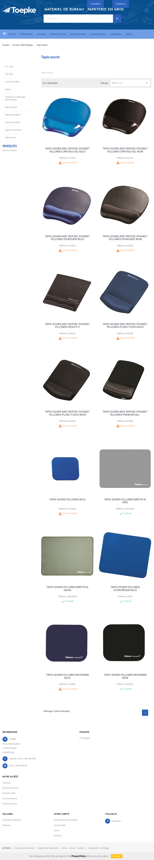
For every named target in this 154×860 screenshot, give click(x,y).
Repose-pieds (11, 107)
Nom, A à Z (130, 83)
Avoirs (56, 830)
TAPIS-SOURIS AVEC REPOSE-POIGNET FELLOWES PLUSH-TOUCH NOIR (67, 413)
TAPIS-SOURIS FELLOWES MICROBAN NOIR (125, 676)
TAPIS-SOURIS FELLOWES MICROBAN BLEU (67, 676)
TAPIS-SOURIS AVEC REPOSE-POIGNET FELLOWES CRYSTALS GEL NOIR (125, 150)
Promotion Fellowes (12, 819)
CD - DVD (9, 66)
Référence (63, 158)
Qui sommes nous (11, 787)
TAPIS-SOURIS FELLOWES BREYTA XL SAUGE (67, 588)
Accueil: (7, 848)
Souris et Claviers (12, 122)
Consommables (12, 81)
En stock (127, 513)
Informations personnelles (65, 819)
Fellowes (6, 825)
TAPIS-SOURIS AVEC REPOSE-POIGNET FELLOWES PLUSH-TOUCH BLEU (125, 325)
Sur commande (70, 162)
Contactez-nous (10, 803)
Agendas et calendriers (48, 848)
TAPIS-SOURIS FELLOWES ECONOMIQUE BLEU (125, 588)
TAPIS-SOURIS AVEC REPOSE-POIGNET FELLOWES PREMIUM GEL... (125, 413)
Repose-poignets (12, 114)
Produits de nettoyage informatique (15, 98)
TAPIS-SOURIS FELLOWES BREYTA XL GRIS (125, 501)
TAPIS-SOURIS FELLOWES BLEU (67, 499)
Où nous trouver (10, 798)
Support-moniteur (13, 129)
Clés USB (9, 74)
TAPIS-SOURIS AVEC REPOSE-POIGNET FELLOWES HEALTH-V (67, 325)
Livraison (7, 782)
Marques (10, 146)
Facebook (116, 821)
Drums (8, 89)
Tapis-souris (10, 137)
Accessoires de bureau (24, 848)
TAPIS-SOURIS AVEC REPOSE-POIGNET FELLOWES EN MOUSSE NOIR (125, 238)
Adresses (57, 835)
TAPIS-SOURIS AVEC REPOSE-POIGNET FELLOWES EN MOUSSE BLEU (67, 238)
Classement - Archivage (98, 848)
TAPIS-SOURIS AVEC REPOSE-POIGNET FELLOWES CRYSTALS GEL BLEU (67, 150)
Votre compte (61, 813)
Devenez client (9, 793)
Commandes (60, 825)
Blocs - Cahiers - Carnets (73, 848)
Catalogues (85, 738)
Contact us (121, 3)
